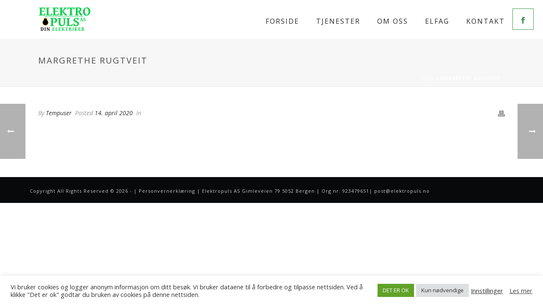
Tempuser (59, 113)
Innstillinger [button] (487, 290)
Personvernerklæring (167, 191)
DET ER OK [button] (396, 290)
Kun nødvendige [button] (442, 290)
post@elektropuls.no (402, 191)
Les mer (520, 290)
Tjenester (338, 21)
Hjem (428, 78)
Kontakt (485, 21)
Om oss (392, 21)
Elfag (437, 21)
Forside (282, 21)
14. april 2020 (114, 113)
